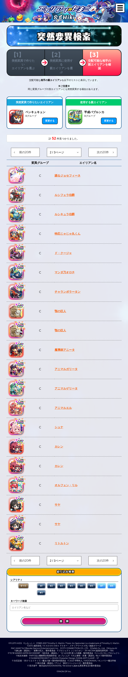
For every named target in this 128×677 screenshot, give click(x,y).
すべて (23, 586)
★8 (111, 586)
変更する (50, 120)
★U (41, 592)
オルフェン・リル (66, 485)
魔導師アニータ (65, 350)
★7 (101, 586)
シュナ (59, 427)
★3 (61, 586)
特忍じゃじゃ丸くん (67, 233)
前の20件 (25, 152)
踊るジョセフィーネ (67, 175)
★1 (41, 586)
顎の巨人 (60, 311)
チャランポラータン (67, 291)
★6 (91, 586)
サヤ (57, 504)
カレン (59, 446)
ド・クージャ (63, 253)
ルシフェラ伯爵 (65, 195)
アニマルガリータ (66, 369)
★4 (71, 586)
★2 (51, 586)
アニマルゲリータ (66, 388)
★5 (81, 586)
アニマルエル (63, 408)
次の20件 (103, 152)
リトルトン (62, 543)
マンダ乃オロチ (65, 272)
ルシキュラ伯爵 (65, 214)
